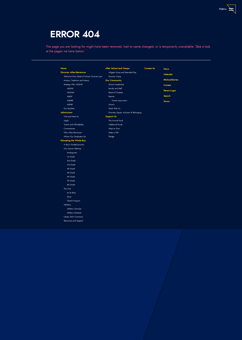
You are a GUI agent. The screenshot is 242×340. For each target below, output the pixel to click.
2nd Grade (71, 161)
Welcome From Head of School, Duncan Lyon (83, 77)
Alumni (111, 105)
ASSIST (69, 96)
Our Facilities (69, 109)
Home (64, 68)
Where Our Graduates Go (75, 137)
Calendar (166, 74)
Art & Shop (71, 193)
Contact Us (149, 68)
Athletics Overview (74, 209)
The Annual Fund (115, 121)
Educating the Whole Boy (73, 141)
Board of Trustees (115, 93)
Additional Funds (115, 125)
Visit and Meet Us (71, 117)
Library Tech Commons (73, 217)
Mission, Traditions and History (76, 81)
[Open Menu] (231, 9)
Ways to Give (114, 129)
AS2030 (70, 88)
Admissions (66, 112)
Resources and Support (73, 221)
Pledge (111, 137)
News (164, 68)
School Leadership (116, 85)
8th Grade (71, 185)
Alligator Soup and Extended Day (122, 73)
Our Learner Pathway (72, 149)
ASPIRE (70, 104)
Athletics (67, 205)
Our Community (113, 80)
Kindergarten (72, 153)
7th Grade (71, 181)
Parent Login (167, 90)
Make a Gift (113, 133)
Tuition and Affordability (74, 125)
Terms (165, 101)
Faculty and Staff (115, 89)
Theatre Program (73, 201)
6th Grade (71, 177)
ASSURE (70, 100)
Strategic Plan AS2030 (73, 85)
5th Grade (71, 173)
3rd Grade (71, 165)
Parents (111, 97)
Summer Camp (114, 77)
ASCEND (70, 92)
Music (69, 197)
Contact (165, 85)
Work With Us (114, 109)
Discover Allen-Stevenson (73, 72)
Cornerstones (69, 129)
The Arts (67, 189)
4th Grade (71, 169)
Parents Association (119, 100)
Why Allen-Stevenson (73, 133)
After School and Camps (117, 68)
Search (164, 95)
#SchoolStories (168, 80)
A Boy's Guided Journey (74, 145)
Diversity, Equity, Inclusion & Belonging (124, 113)
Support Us (111, 116)
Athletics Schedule (74, 213)
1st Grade (71, 157)
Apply (66, 121)
